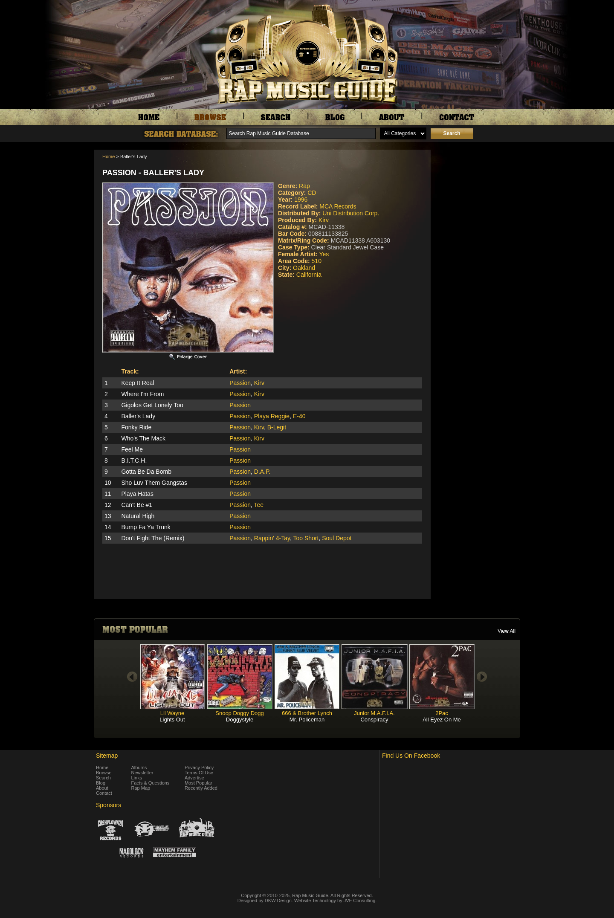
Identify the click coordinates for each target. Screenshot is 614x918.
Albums (139, 767)
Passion (240, 382)
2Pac (441, 713)
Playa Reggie (272, 416)
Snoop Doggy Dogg (239, 713)
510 (316, 261)
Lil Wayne (172, 713)
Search (103, 777)
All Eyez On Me (442, 719)
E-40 (299, 416)
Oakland (304, 267)
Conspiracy (374, 719)
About (102, 788)
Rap (304, 185)
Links (136, 777)
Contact (104, 793)
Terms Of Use (199, 772)
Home (108, 156)
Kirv (324, 220)
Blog (100, 782)
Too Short (306, 538)
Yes (324, 254)
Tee (259, 504)
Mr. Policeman (307, 719)
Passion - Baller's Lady (153, 172)
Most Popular (198, 782)
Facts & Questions (150, 782)
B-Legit (276, 427)
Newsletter (142, 772)
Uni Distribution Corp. (350, 213)
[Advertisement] (477, 192)
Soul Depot (336, 538)
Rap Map (141, 788)
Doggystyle (239, 719)
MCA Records (337, 206)
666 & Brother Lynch (307, 713)
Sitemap (107, 755)
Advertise (194, 777)
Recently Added (201, 788)
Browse (104, 772)
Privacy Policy (199, 767)
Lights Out (172, 719)
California (308, 274)
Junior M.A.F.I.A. (374, 713)
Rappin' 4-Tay (272, 538)
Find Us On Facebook (411, 755)
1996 (300, 199)
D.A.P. (262, 471)
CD (311, 192)
